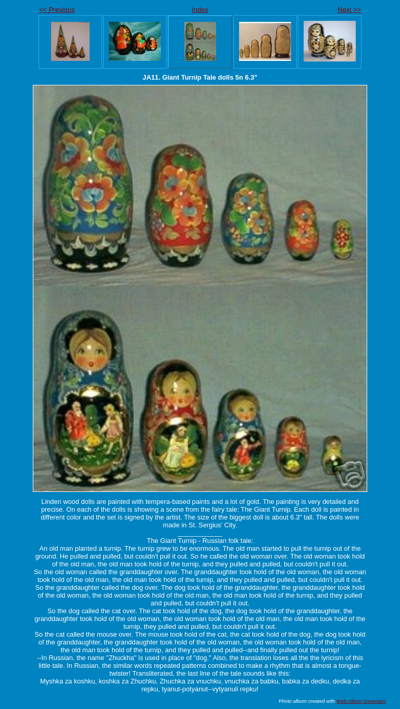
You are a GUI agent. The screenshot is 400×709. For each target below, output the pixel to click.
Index (200, 10)
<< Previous (56, 10)
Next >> (349, 10)
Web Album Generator (361, 701)
